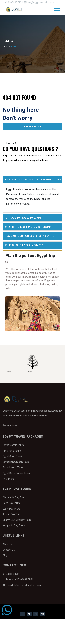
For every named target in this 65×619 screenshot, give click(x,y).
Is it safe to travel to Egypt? (23, 217)
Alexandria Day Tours (14, 497)
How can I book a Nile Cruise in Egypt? (29, 236)
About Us (8, 544)
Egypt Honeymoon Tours (16, 462)
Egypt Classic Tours (13, 445)
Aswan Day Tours (12, 514)
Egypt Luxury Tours (13, 467)
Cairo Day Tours (11, 503)
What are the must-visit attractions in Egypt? (33, 179)
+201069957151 (13, 2)
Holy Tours (8, 478)
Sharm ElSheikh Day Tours (17, 520)
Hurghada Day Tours (14, 525)
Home (5, 46)
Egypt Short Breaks (13, 456)
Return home (32, 126)
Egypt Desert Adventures (16, 473)
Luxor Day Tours (11, 508)
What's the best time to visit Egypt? (28, 227)
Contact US (9, 549)
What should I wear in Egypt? (24, 245)
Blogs (6, 555)
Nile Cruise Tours (12, 450)
